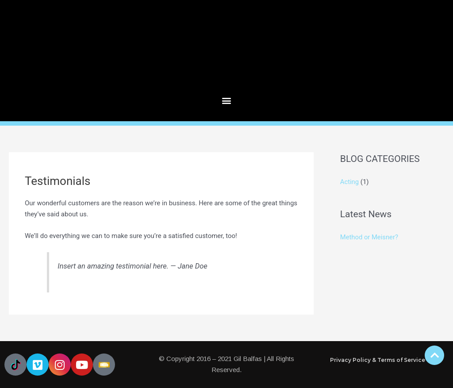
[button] (226, 100)
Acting (349, 182)
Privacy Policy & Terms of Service (377, 360)
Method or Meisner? (369, 237)
